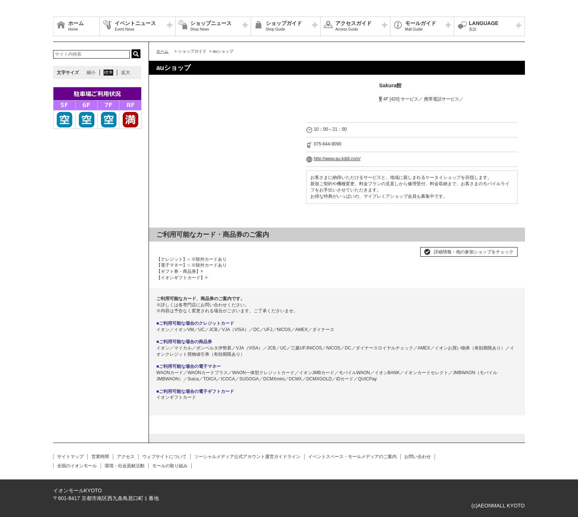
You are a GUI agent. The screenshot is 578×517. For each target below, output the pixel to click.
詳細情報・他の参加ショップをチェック (473, 251)
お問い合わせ (417, 456)
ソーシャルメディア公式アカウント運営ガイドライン (247, 456)
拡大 (125, 72)
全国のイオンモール (77, 465)
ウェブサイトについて (164, 456)
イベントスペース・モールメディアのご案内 (352, 456)
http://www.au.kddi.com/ (337, 158)
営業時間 (100, 456)
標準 (108, 72)
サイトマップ (70, 456)
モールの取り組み (170, 465)
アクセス (126, 456)
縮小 (91, 72)
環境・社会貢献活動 (124, 465)
